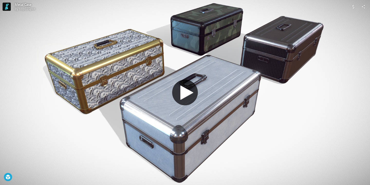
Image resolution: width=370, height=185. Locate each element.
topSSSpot (27, 8)
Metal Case (23, 4)
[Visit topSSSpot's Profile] (7, 7)
